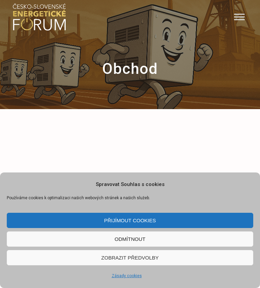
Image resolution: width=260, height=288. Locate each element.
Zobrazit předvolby (130, 258)
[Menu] (239, 17)
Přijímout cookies (130, 220)
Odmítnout (130, 239)
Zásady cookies (127, 275)
